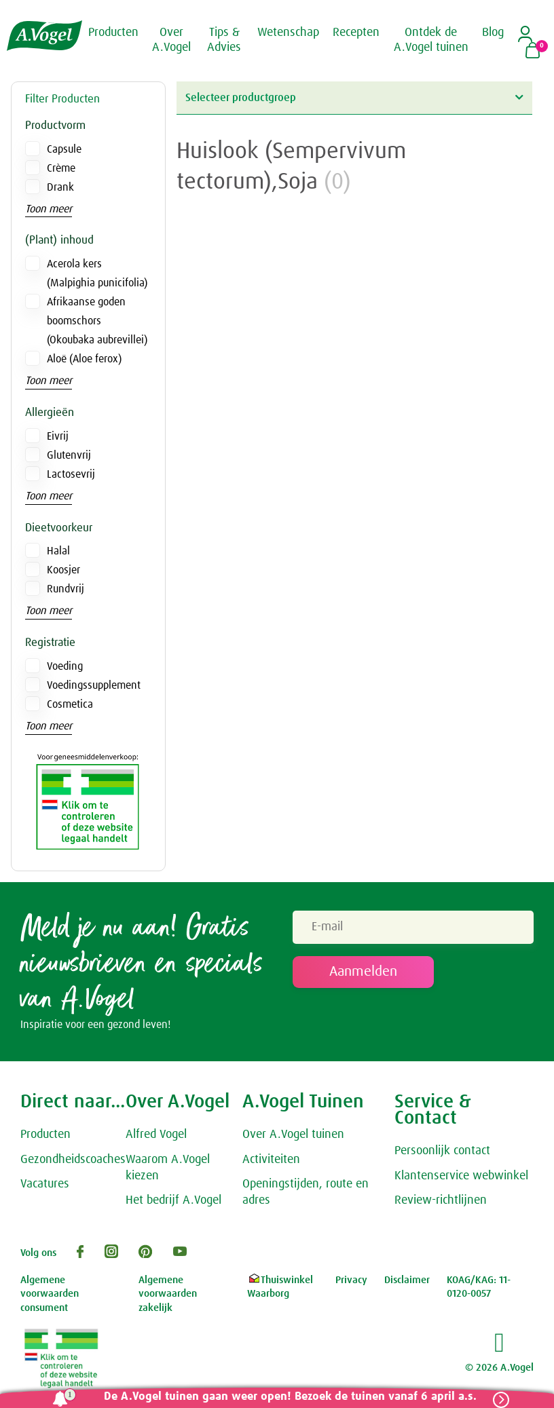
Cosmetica (70, 704)
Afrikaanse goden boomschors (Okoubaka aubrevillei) (97, 321)
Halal (58, 551)
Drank (60, 187)
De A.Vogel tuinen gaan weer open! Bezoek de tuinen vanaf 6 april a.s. (290, 1397)
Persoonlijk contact (442, 1151)
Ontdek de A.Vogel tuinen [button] (431, 40)
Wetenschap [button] (288, 32)
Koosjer (63, 570)
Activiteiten (271, 1160)
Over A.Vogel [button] (171, 40)
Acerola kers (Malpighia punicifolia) (97, 273)
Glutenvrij (69, 455)
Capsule (64, 149)
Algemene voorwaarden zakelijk (167, 1294)
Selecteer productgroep (354, 97)
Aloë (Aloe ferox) (84, 359)
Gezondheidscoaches (73, 1160)
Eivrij (58, 436)
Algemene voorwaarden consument (49, 1294)
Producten (45, 1134)
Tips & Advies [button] (224, 40)
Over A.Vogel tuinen (293, 1134)
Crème (61, 168)
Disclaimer (407, 1280)
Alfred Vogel (156, 1134)
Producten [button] (113, 32)
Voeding (65, 666)
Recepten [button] (356, 32)
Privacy (351, 1280)
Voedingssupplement (94, 685)
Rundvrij (65, 589)
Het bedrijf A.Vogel (173, 1201)
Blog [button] (493, 32)
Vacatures (44, 1185)
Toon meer (48, 209)
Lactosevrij (71, 474)
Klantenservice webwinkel (461, 1176)
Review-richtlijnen (440, 1201)
